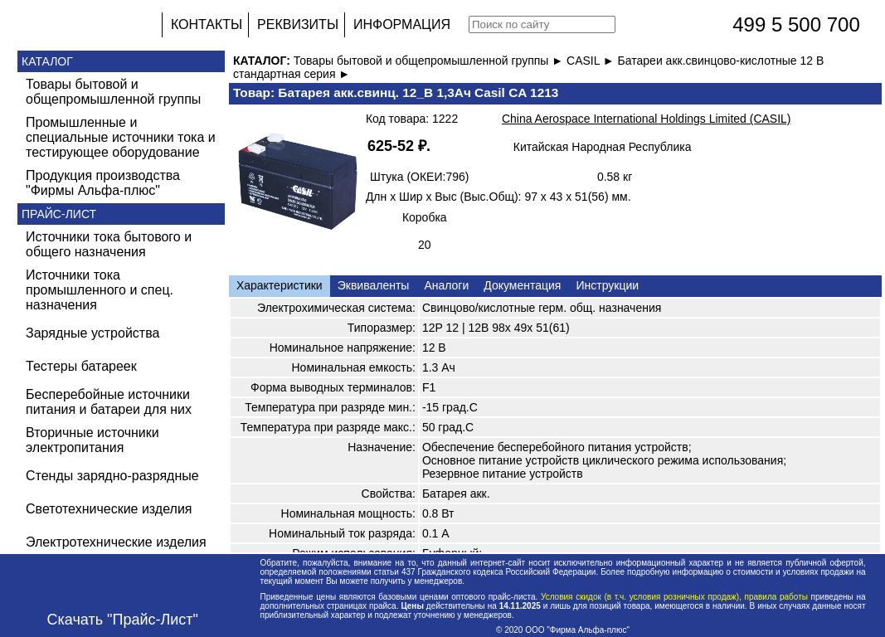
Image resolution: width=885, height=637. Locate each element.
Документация (522, 285)
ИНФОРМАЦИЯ (401, 24)
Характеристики (279, 285)
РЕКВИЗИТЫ (297, 24)
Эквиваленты (374, 285)
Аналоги (446, 285)
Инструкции (607, 285)
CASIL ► (592, 60)
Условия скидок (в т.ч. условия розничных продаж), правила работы (673, 596)
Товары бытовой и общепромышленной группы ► (430, 60)
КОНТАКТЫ (206, 24)
